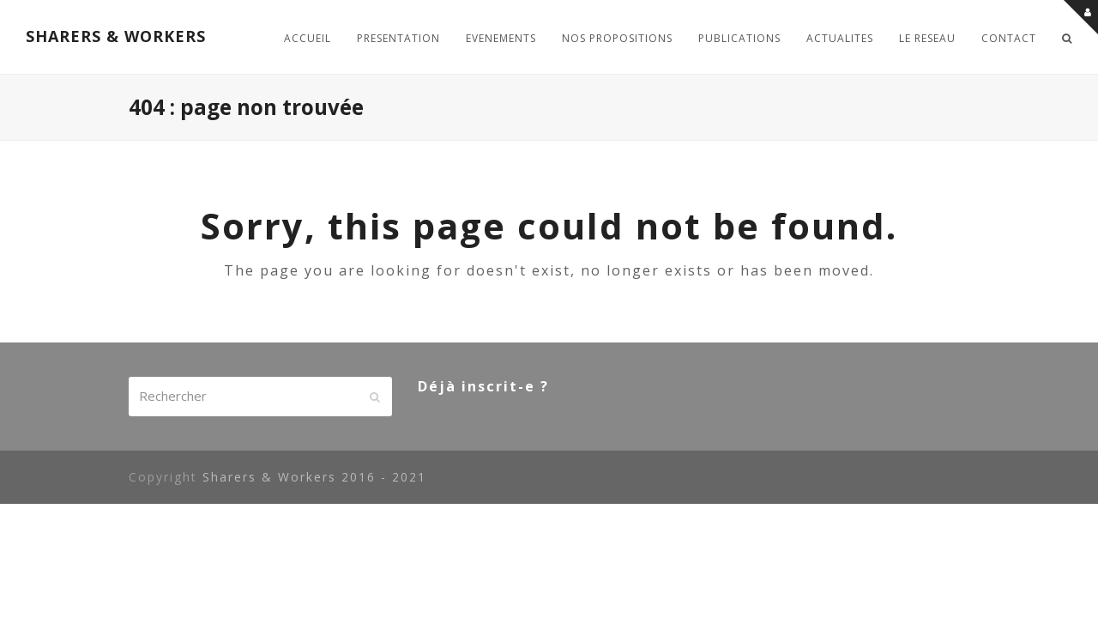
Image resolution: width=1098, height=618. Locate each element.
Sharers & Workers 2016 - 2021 (314, 477)
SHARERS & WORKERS (116, 36)
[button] (1067, 36)
